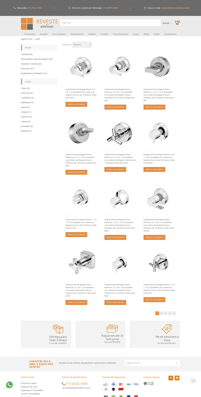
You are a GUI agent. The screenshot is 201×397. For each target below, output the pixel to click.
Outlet (156, 32)
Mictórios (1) (26, 128)
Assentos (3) (26, 114)
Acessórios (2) (27, 124)
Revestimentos (77, 32)
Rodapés (44, 32)
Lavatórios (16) (27, 95)
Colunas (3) (25, 119)
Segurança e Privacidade (32, 388)
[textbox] (110, 22)
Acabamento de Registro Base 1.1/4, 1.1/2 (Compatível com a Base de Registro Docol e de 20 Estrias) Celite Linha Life (158, 286)
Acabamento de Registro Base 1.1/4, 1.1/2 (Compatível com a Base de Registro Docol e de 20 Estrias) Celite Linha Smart (80, 221)
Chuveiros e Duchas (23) (31, 61)
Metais (146, 32)
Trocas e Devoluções (30, 391)
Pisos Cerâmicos (59, 32)
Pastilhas (104, 32)
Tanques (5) (26, 110)
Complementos (170, 32)
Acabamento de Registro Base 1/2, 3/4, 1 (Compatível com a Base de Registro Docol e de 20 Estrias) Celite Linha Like (80, 91)
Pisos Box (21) (27, 91)
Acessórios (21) (27, 66)
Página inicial (27, 36)
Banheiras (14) (27, 100)
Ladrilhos (92, 32)
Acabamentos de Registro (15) (34, 71)
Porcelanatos (29, 32)
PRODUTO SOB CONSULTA (76, 102)
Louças (136, 32)
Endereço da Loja (29, 384)
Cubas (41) (25, 86)
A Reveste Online (28, 381)
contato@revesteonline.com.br (76, 385)
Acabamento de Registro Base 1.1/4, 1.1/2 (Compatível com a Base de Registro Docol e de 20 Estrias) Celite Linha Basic (158, 156)
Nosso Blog (26, 395)
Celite (37, 36)
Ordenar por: (67, 42)
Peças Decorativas (120, 32)
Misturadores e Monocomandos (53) (36, 57)
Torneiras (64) (27, 52)
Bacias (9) (25, 105)
